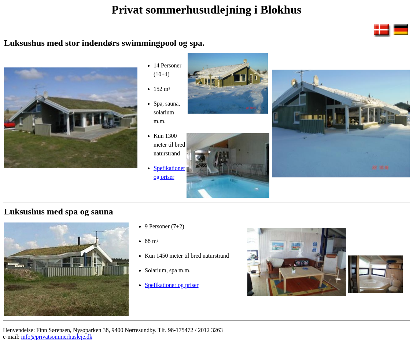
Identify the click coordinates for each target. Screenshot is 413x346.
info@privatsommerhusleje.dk (56, 337)
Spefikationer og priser (172, 285)
